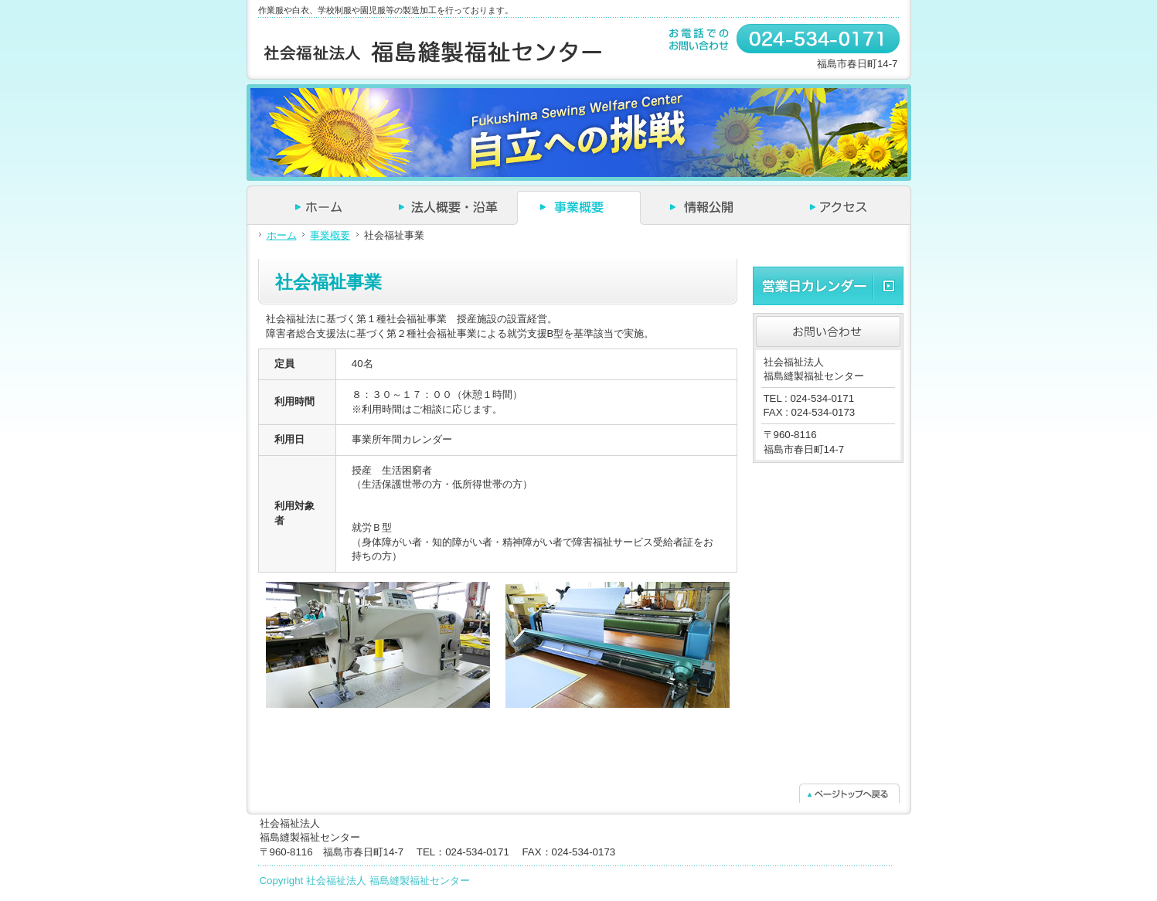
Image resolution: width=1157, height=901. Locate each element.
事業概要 (330, 235)
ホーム (282, 235)
